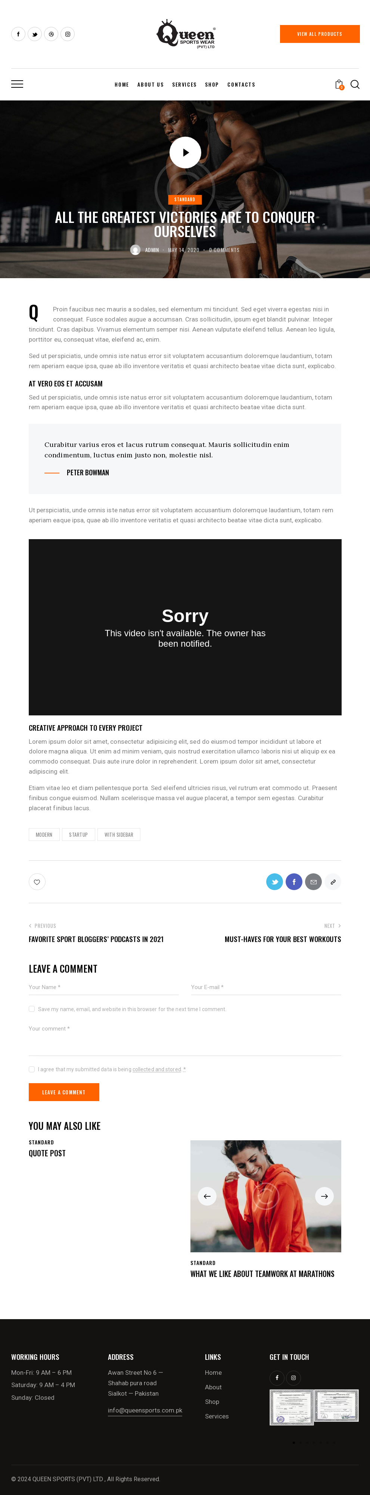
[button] (207, 1196)
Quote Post (47, 1153)
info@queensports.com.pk (145, 1410)
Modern (44, 834)
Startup (78, 834)
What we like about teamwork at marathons (262, 1273)
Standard (184, 200)
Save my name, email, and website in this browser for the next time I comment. (132, 1009)
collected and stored (157, 1069)
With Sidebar (119, 834)
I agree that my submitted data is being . (112, 1069)
